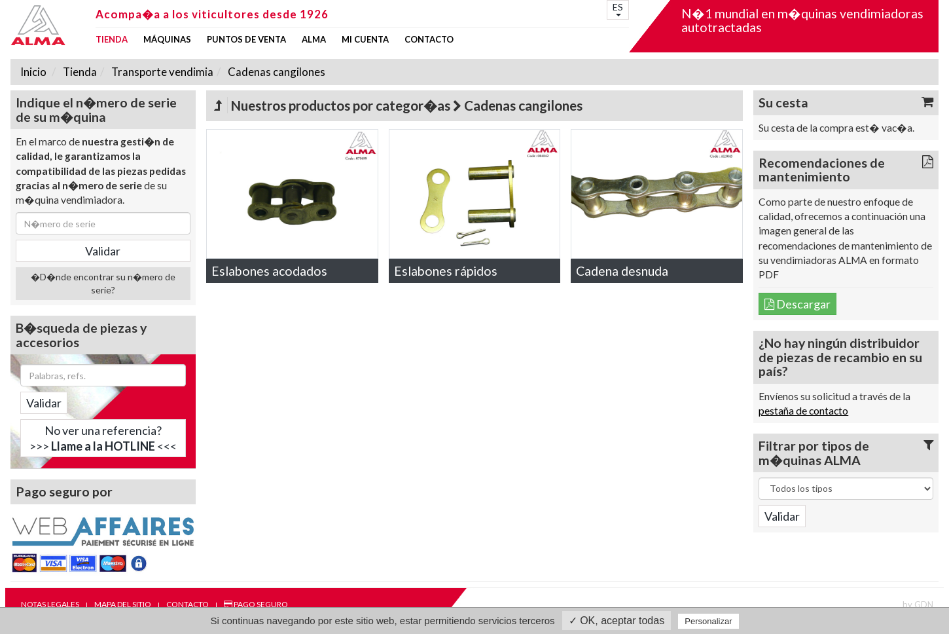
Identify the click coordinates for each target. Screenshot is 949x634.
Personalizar (708, 621)
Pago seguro (256, 604)
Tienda (112, 39)
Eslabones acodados (269, 270)
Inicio (33, 72)
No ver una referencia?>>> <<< (103, 438)
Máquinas (167, 39)
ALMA (314, 39)
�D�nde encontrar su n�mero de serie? (103, 283)
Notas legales (50, 604)
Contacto (429, 39)
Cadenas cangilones (275, 72)
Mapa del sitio (122, 604)
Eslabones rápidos (445, 270)
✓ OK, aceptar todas (616, 620)
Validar (44, 403)
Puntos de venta (246, 39)
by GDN (918, 604)
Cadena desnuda (622, 270)
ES (618, 8)
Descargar (797, 304)
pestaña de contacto (803, 411)
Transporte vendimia (161, 72)
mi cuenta (365, 39)
